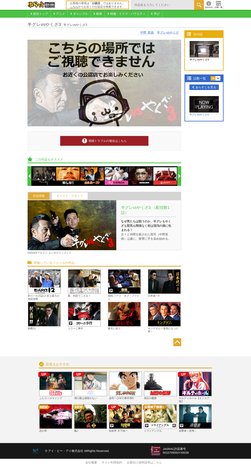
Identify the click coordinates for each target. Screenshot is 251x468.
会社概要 (91, 462)
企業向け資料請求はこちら (144, 462)
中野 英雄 (147, 32)
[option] (44, 176)
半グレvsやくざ (168, 32)
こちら (74, 6)
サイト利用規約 (112, 462)
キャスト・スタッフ (69, 195)
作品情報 (39, 195)
